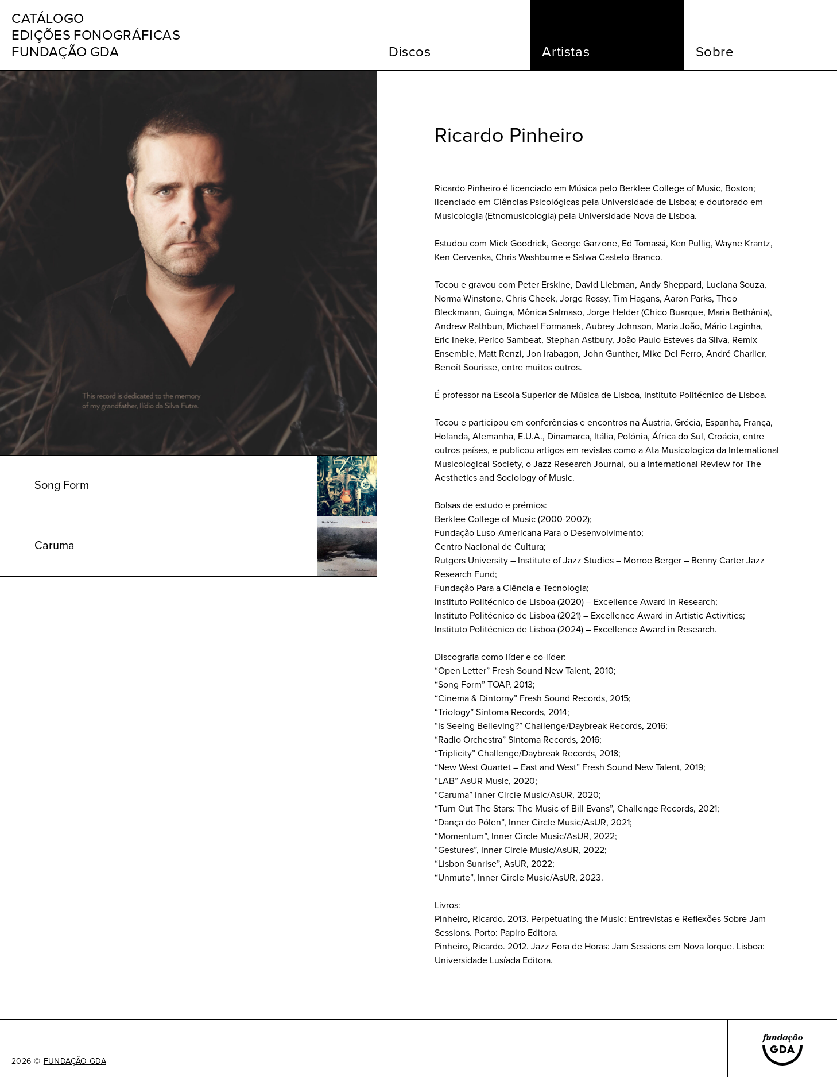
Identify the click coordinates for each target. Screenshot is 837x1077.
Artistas (566, 51)
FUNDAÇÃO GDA (75, 1061)
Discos (410, 51)
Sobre (715, 51)
